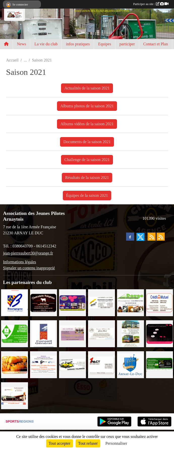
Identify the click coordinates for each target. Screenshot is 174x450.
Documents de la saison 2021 (87, 142)
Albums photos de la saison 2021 (87, 106)
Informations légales (19, 262)
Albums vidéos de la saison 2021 (86, 124)
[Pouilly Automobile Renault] (14, 395)
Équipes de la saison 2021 (87, 195)
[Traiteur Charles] (159, 333)
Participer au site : (150, 4)
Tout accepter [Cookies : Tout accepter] (59, 443)
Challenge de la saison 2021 (87, 159)
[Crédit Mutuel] (159, 302)
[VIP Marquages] (72, 302)
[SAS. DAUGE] (130, 302)
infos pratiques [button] (78, 44)
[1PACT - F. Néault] (101, 364)
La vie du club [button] (45, 44)
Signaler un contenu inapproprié (29, 268)
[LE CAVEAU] (72, 333)
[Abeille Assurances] (101, 302)
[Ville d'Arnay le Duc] (130, 364)
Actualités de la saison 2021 (87, 88)
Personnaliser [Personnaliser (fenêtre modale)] (116, 443)
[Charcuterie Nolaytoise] (43, 302)
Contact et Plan (155, 44)
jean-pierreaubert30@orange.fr (28, 253)
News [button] (21, 44)
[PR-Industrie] (43, 364)
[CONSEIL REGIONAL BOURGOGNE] (14, 302)
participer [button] (127, 44)
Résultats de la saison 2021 (87, 177)
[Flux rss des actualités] (152, 237)
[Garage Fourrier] (72, 364)
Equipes (104, 44)
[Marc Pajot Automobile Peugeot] (130, 333)
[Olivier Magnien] (14, 364)
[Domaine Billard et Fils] (101, 333)
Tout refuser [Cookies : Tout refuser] (88, 443)
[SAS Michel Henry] (159, 364)
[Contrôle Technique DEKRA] (14, 333)
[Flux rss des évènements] (161, 237)
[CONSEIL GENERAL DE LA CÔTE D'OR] (43, 333)
